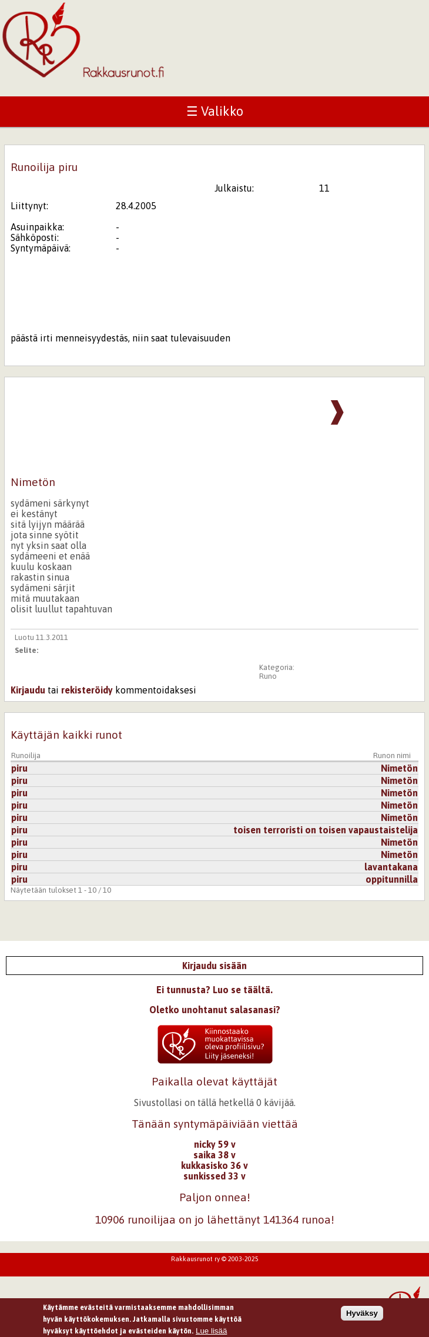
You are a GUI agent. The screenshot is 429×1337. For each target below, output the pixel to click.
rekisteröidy (87, 690)
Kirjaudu (28, 690)
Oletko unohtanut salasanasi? (214, 1009)
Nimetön (399, 768)
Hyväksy (362, 1315)
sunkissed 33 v (214, 1176)
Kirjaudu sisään (214, 965)
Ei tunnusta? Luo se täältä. (214, 989)
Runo (268, 676)
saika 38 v (214, 1155)
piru (19, 768)
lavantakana (391, 867)
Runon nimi (392, 755)
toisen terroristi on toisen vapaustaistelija (325, 830)
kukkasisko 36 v (214, 1165)
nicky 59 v (215, 1144)
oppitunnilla (392, 879)
